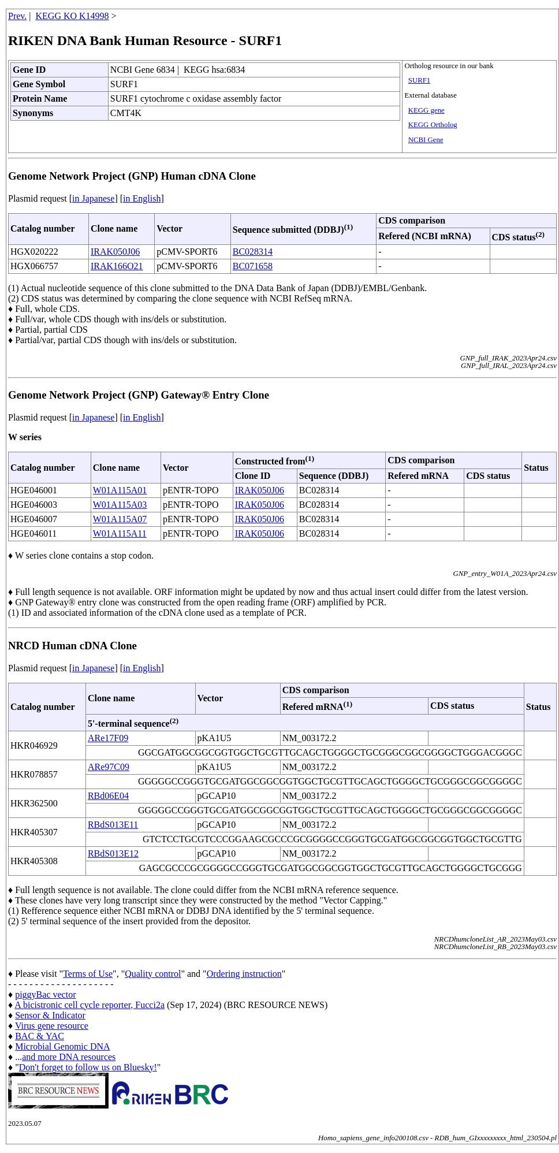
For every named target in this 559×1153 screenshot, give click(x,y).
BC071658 (253, 266)
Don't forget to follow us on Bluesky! (88, 1067)
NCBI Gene (426, 140)
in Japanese (93, 198)
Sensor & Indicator (50, 1015)
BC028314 (253, 251)
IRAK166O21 (117, 266)
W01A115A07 (120, 519)
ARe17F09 (108, 738)
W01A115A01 (120, 490)
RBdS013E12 (113, 853)
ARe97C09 (108, 767)
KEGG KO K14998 (72, 16)
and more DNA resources (68, 1057)
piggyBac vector (45, 994)
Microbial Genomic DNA (62, 1046)
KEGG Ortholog (432, 125)
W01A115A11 (120, 533)
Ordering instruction (244, 974)
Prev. (17, 16)
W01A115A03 (120, 504)
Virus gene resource (51, 1026)
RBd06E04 (108, 796)
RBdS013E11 (113, 825)
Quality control (153, 974)
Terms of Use (88, 974)
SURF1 (419, 80)
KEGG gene (426, 110)
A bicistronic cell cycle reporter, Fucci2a (89, 1005)
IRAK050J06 (115, 251)
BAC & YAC (39, 1036)
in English (142, 198)
